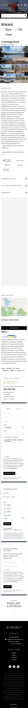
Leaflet (12, 315)
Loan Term (6, 493)
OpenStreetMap (18, 315)
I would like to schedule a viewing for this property (14, 446)
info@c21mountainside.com (14, 639)
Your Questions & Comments (10, 437)
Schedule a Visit (19, 408)
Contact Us (6, 399)
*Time (4, 431)
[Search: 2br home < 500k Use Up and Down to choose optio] (12, 15)
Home (3, 368)
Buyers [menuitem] (14, 653)
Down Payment (7, 508)
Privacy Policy (14, 468)
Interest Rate (6, 515)
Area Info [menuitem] (14, 657)
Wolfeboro (6, 370)
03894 (12, 370)
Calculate (7, 523)
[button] (25, 16)
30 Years (6, 497)
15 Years (12, 497)
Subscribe (7, 586)
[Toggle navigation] (25, 5)
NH (13, 368)
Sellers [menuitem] (14, 655)
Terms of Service (13, 478)
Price (4, 502)
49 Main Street (14, 643)
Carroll (17, 368)
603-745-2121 (18, 5)
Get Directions (14, 328)
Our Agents (12, 399)
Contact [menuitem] (14, 659)
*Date (4, 425)
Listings (8, 368)
